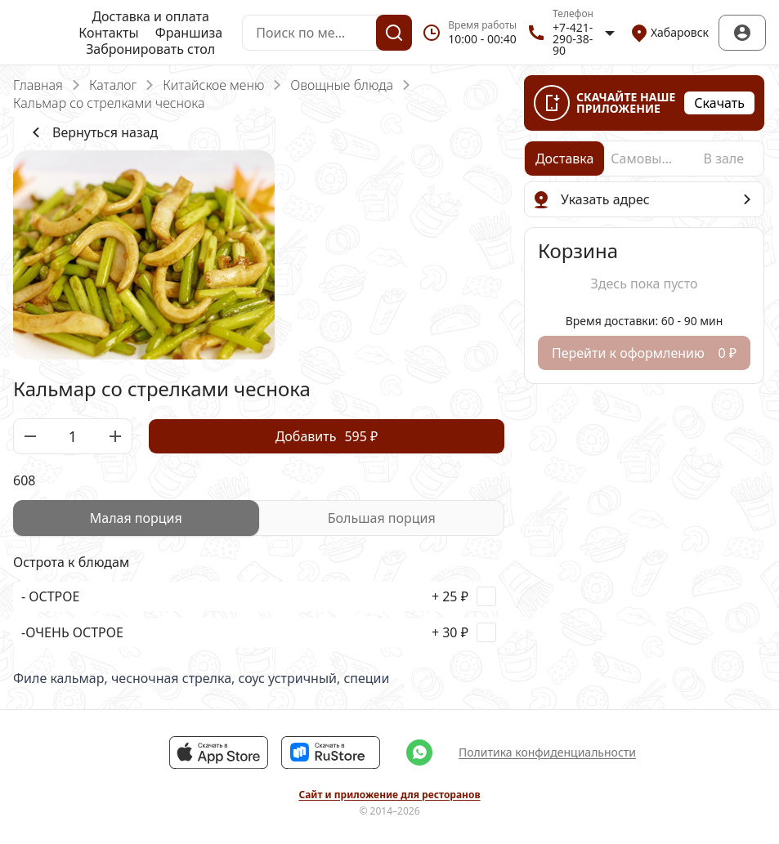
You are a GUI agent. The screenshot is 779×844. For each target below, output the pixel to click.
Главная (38, 85)
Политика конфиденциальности (547, 752)
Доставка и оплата (150, 16)
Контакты (108, 32)
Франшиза (188, 32)
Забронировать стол (150, 49)
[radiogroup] (258, 518)
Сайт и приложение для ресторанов (389, 795)
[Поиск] (394, 33)
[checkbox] (258, 596)
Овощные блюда (341, 85)
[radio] (136, 518)
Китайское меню (213, 85)
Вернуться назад (92, 132)
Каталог (113, 85)
